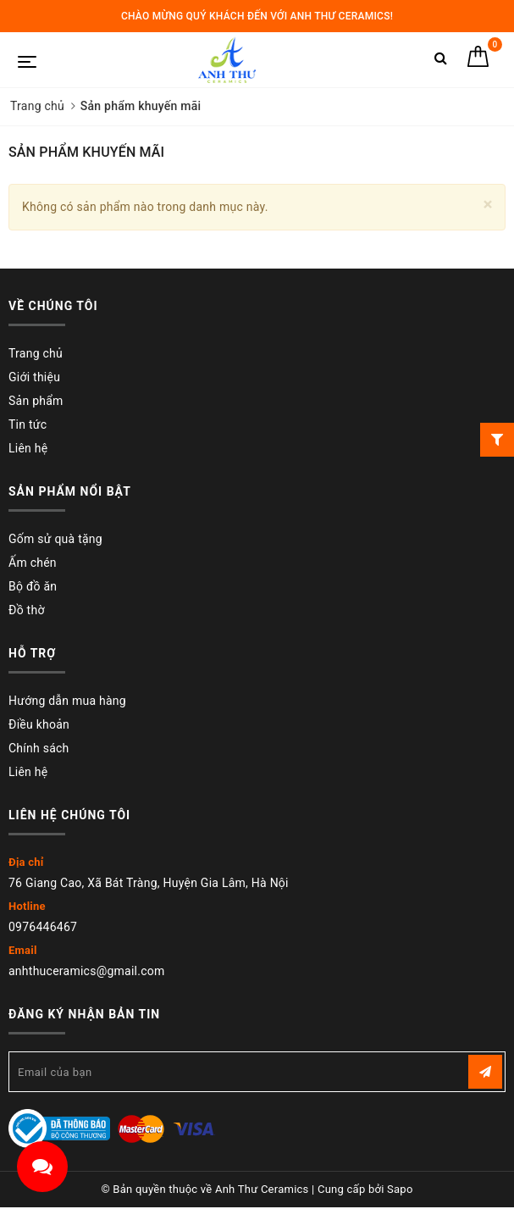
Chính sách (38, 748)
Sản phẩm (36, 401)
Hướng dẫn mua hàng (67, 700)
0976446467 (42, 927)
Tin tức (27, 424)
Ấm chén (32, 562)
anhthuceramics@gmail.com (86, 971)
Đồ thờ (26, 610)
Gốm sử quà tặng (55, 539)
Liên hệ (27, 448)
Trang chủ (35, 353)
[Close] (488, 205)
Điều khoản (38, 724)
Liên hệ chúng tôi (69, 815)
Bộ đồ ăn (32, 586)
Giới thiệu (34, 377)
